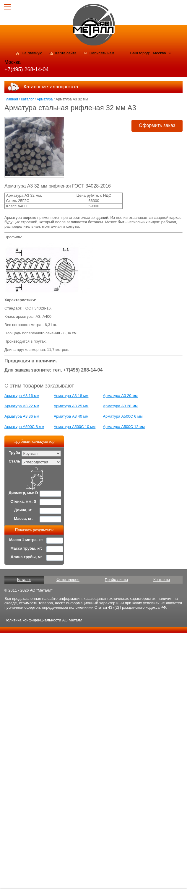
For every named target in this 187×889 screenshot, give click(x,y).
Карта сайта (66, 53)
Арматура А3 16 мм (21, 395)
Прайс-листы (116, 579)
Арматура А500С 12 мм (124, 426)
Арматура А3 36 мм (21, 416)
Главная (11, 99)
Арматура (45, 99)
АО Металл (72, 620)
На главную (32, 53)
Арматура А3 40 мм (71, 416)
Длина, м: (23, 510)
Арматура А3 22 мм (21, 406)
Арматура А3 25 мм (71, 406)
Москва (159, 53)
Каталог (27, 99)
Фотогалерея (67, 579)
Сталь (14, 461)
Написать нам (102, 53)
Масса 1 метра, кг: (26, 540)
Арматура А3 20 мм (120, 395)
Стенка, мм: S (23, 501)
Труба (14, 452)
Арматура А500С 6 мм (122, 416)
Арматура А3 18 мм (71, 395)
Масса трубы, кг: (26, 548)
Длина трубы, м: (26, 557)
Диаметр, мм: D (23, 493)
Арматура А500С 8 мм (24, 426)
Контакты (161, 579)
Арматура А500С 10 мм (75, 426)
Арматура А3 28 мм (120, 406)
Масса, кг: (23, 518)
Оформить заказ (157, 125)
